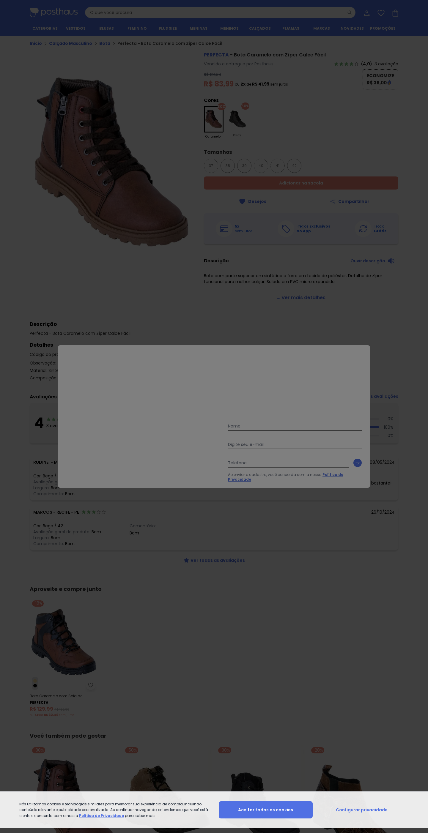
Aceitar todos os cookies (265, 810)
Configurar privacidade (362, 810)
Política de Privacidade (101, 815)
